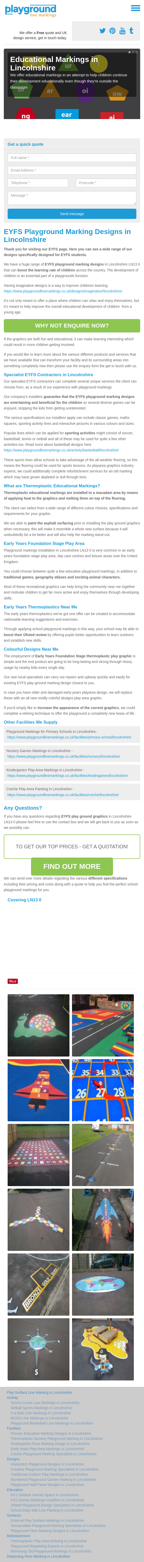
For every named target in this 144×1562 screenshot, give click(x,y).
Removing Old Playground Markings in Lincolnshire (51, 1551)
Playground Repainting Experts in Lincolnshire (47, 1546)
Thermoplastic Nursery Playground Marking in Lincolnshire (57, 1439)
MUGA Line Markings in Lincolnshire (39, 1418)
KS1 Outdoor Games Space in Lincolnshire (45, 1495)
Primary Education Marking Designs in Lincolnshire (51, 1433)
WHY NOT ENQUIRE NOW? (72, 325)
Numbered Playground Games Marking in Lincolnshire (53, 1479)
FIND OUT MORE (71, 866)
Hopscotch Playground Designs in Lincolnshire (47, 1464)
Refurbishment (18, 1536)
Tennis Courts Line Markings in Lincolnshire (45, 1403)
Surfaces (14, 1515)
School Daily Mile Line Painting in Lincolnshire (47, 1510)
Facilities (14, 1428)
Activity (12, 1398)
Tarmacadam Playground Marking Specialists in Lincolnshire (58, 1526)
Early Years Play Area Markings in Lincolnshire (47, 1449)
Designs (13, 1459)
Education (15, 1490)
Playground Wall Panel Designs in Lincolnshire (47, 1485)
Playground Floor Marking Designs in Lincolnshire (50, 1531)
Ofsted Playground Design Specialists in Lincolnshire (52, 1505)
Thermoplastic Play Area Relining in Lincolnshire (49, 1541)
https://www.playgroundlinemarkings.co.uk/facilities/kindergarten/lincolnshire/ (67, 776)
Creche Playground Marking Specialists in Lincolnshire (54, 1454)
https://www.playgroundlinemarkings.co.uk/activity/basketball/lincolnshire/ (61, 450)
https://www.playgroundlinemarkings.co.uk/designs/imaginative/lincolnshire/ (63, 291)
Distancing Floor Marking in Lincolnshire (38, 1556)
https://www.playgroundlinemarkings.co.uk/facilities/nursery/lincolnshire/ (63, 756)
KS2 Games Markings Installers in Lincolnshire (47, 1500)
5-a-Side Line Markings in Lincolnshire (41, 1413)
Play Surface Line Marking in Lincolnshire (39, 1392)
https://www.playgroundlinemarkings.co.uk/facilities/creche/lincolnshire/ (63, 795)
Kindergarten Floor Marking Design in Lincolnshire (50, 1444)
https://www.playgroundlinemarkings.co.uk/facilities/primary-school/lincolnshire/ (69, 737)
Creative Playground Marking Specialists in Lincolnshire (54, 1469)
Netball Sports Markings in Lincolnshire (41, 1408)
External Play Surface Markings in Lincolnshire (47, 1520)
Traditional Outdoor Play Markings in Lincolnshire (49, 1474)
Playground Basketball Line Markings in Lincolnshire (52, 1423)
